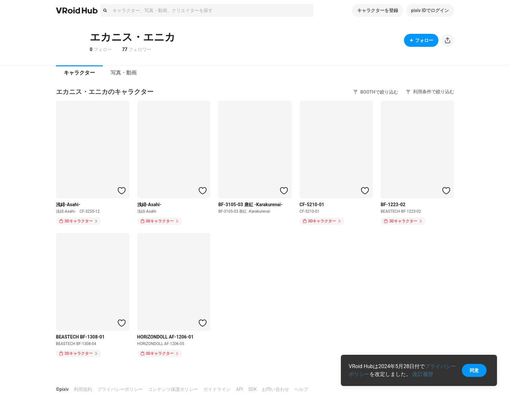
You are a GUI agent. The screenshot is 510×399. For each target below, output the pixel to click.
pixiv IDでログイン (430, 10)
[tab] (79, 73)
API (239, 389)
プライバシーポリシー (120, 389)
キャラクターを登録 (377, 10)
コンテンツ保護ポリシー (173, 389)
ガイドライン (217, 389)
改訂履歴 (422, 374)
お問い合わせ (275, 389)
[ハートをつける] (121, 190)
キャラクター (79, 72)
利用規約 (83, 389)
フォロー (421, 40)
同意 (474, 370)
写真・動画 (124, 72)
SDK (252, 389)
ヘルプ (301, 389)
